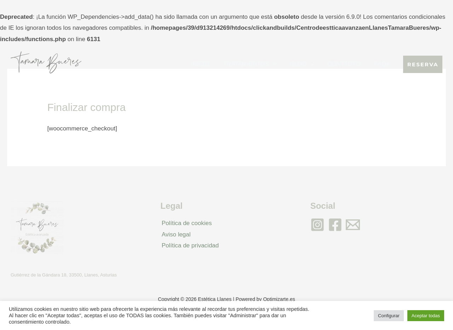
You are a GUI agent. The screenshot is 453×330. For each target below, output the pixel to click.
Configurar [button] (389, 315)
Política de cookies (185, 223)
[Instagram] (317, 225)
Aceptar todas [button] (426, 315)
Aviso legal (174, 234)
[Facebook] (335, 225)
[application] (278, 64)
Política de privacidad (189, 245)
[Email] (353, 225)
